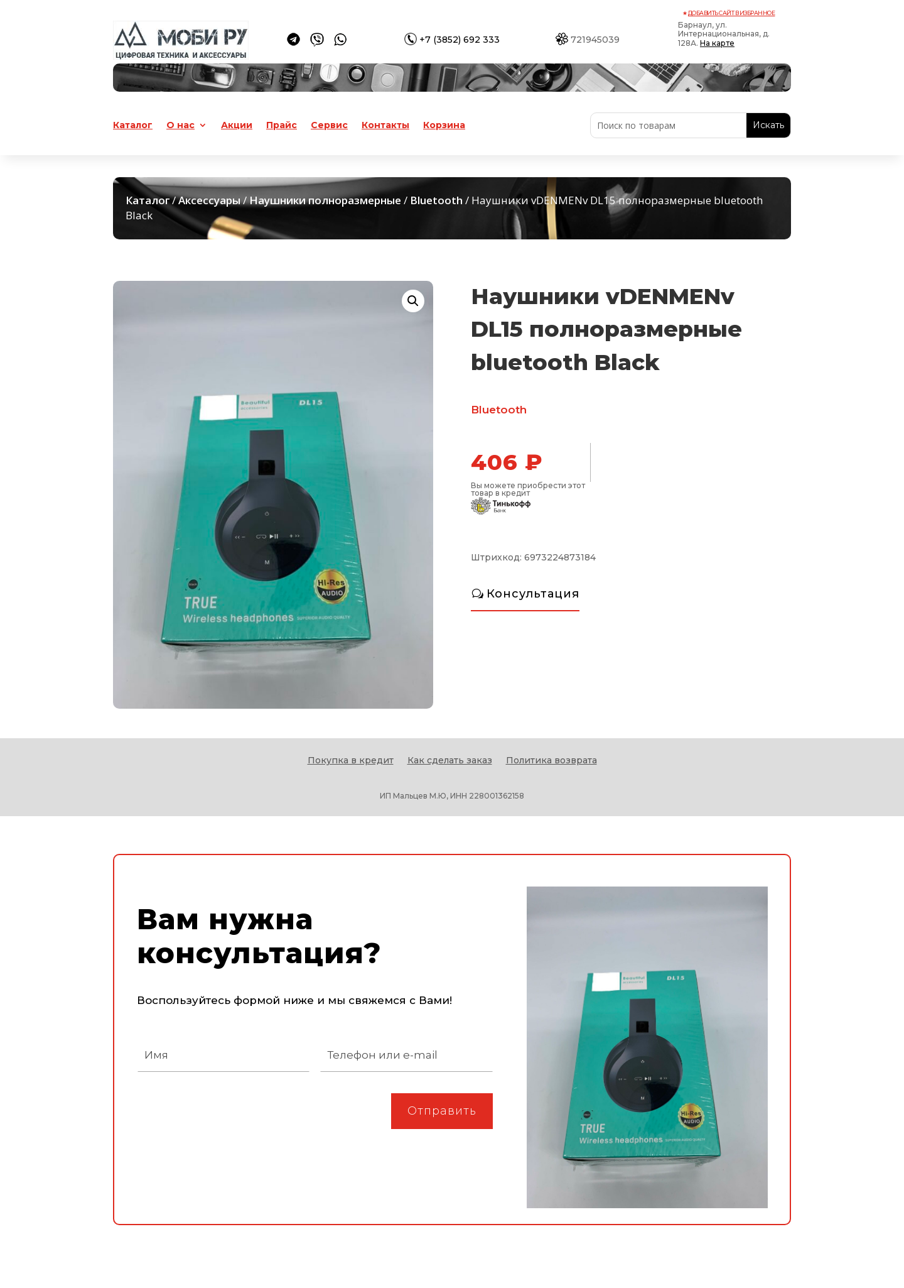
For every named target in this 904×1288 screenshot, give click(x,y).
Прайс (281, 126)
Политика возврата (551, 761)
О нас (180, 126)
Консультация (533, 594)
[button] (413, 301)
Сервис (329, 126)
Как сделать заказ (449, 761)
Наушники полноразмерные (325, 200)
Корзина (444, 126)
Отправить (441, 1111)
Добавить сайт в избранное (731, 12)
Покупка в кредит (351, 761)
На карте (717, 43)
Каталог (133, 126)
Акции (236, 126)
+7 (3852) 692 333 (459, 39)
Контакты (385, 126)
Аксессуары (209, 200)
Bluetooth (436, 200)
